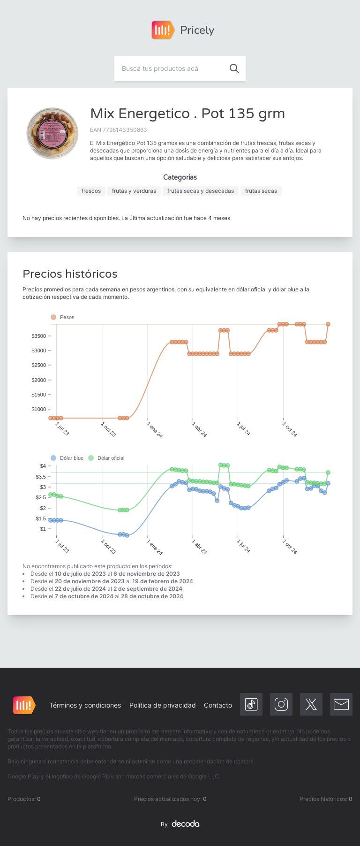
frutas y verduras (134, 190)
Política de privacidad (162, 705)
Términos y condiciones (85, 705)
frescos (91, 190)
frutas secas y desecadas (200, 190)
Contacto (218, 705)
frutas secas (261, 190)
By (180, 824)
